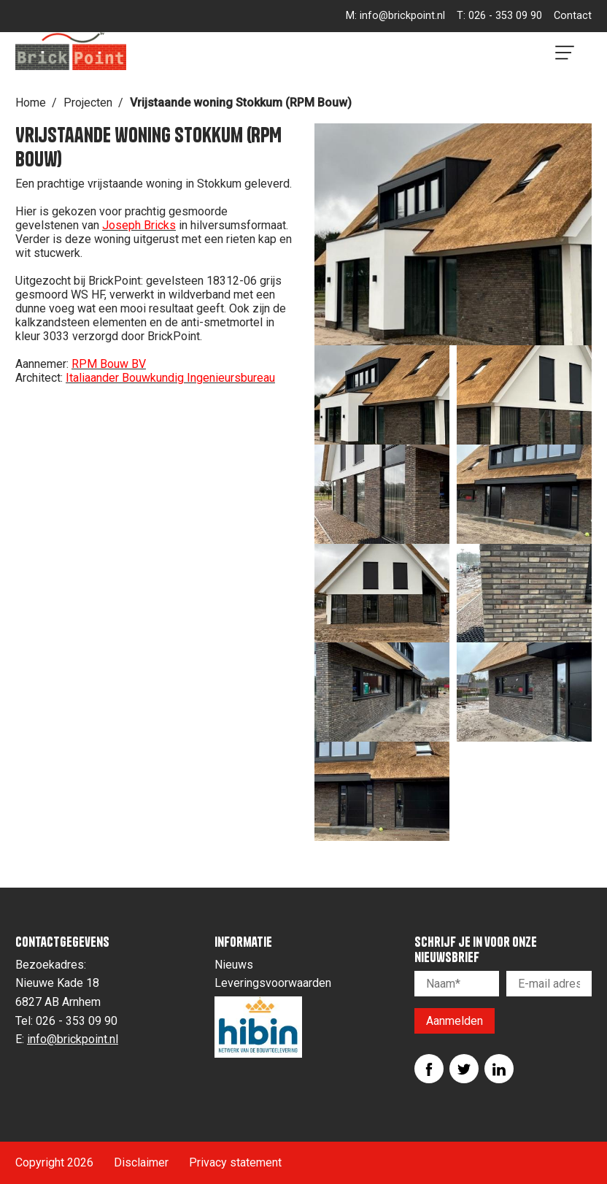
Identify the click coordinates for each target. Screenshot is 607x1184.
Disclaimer (141, 1162)
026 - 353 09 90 (505, 15)
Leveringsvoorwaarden (272, 983)
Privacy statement (235, 1162)
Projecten (87, 102)
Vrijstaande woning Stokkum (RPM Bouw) (241, 102)
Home (30, 102)
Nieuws (233, 965)
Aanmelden (454, 1021)
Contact (573, 15)
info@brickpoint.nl (402, 15)
